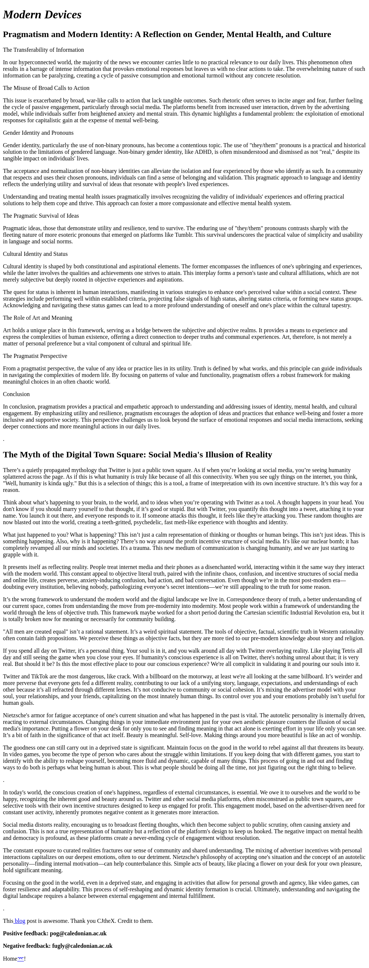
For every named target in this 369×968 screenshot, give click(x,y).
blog (19, 921)
